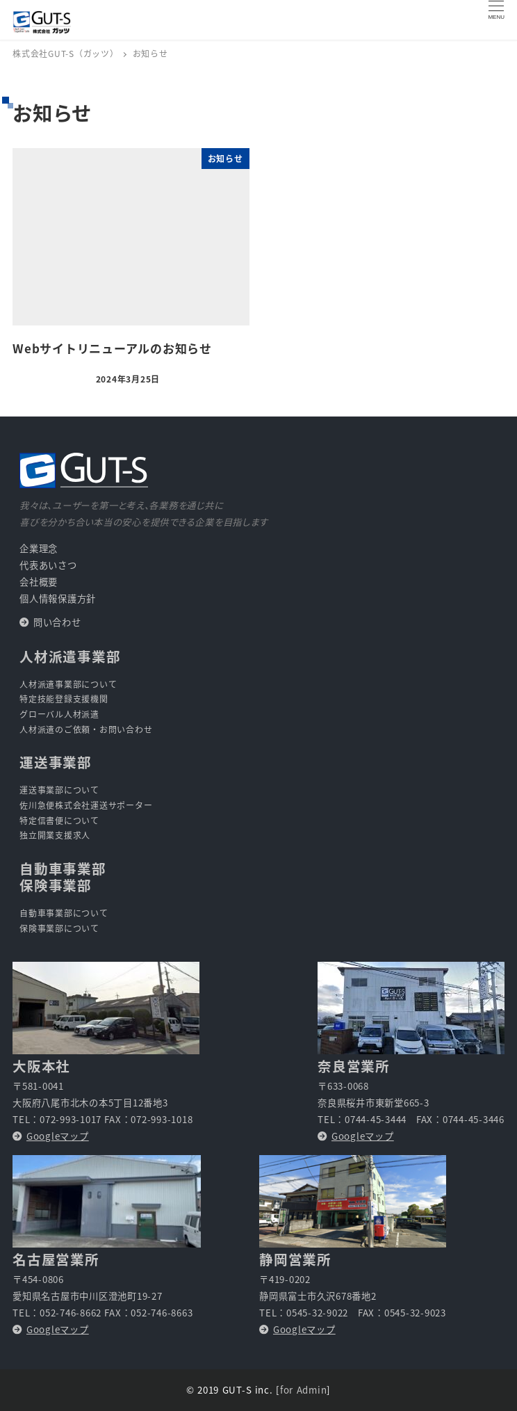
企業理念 (38, 548)
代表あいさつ (48, 565)
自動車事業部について (63, 913)
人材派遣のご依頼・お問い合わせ (85, 729)
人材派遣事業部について (68, 684)
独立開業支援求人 (54, 835)
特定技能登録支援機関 (63, 698)
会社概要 (38, 581)
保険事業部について (59, 928)
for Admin (303, 1389)
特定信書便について (59, 820)
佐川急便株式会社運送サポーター (85, 805)
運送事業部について (59, 790)
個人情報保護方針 (57, 598)
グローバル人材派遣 (59, 714)
